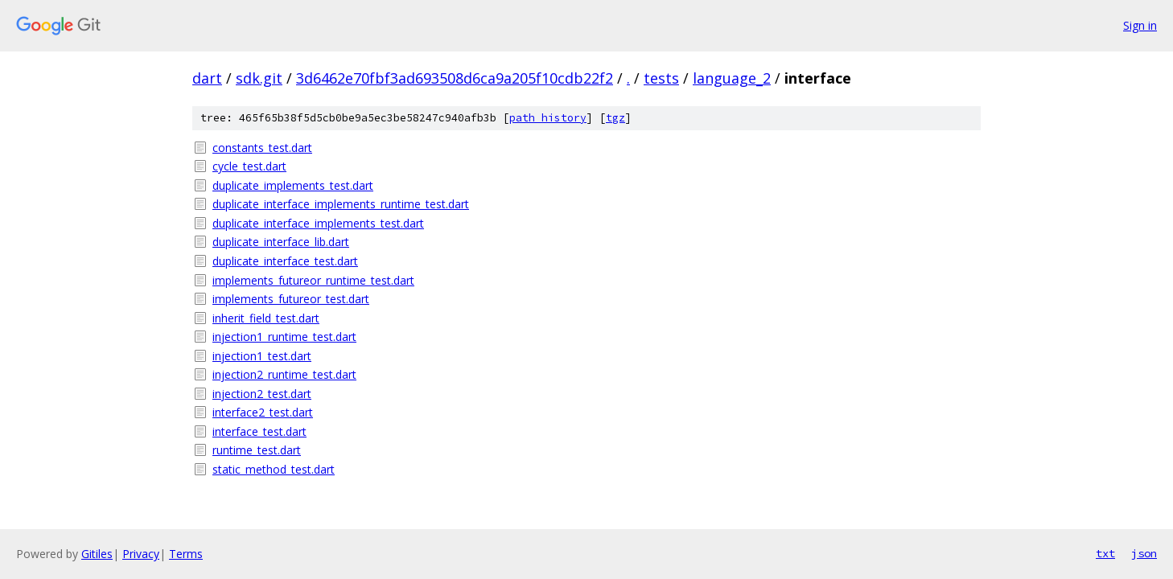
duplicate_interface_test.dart (285, 261)
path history (547, 118)
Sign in (1140, 25)
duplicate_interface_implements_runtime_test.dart (340, 203)
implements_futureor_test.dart (290, 298)
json (1144, 553)
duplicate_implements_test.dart (292, 185)
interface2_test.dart (262, 412)
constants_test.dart (262, 147)
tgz (615, 118)
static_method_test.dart (273, 469)
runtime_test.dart (256, 450)
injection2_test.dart (261, 393)
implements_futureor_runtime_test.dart (313, 280)
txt (1105, 553)
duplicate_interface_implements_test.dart (318, 223)
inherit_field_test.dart (265, 318)
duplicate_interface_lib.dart (280, 241)
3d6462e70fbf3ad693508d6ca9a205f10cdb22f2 (454, 78)
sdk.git (259, 78)
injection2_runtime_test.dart (284, 374)
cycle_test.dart (249, 166)
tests (661, 78)
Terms (186, 553)
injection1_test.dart (261, 355)
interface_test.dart (259, 431)
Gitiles (97, 553)
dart (207, 78)
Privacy (140, 553)
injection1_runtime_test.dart (284, 336)
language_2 (732, 78)
